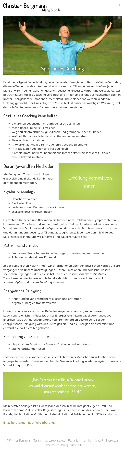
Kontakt (99, 440)
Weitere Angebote (55, 440)
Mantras (37, 440)
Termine (86, 440)
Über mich (73, 440)
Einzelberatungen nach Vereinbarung (28, 422)
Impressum (112, 440)
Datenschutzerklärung (56, 445)
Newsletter (77, 445)
